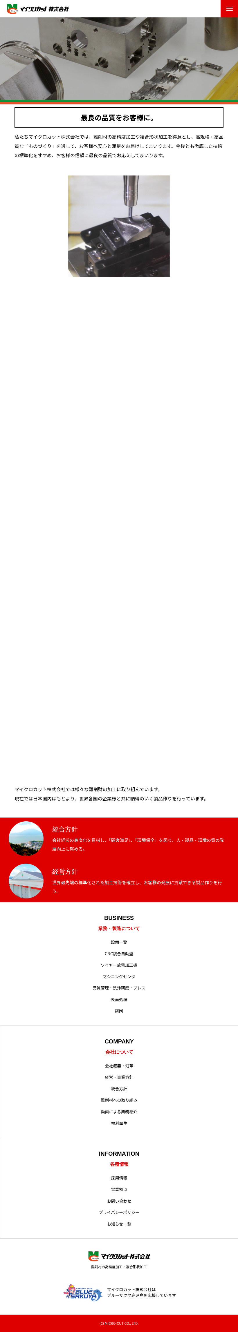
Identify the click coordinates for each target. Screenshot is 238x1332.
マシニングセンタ (119, 976)
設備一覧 (119, 942)
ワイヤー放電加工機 (119, 965)
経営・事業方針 (119, 1077)
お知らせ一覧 (119, 1224)
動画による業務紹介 (119, 1111)
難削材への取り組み (119, 1100)
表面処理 (119, 999)
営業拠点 (119, 1189)
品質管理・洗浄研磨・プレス (119, 988)
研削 (119, 1011)
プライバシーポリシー (119, 1212)
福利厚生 (119, 1123)
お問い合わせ (119, 1201)
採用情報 (119, 1178)
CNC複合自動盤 (119, 953)
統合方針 (119, 1089)
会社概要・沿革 (119, 1066)
